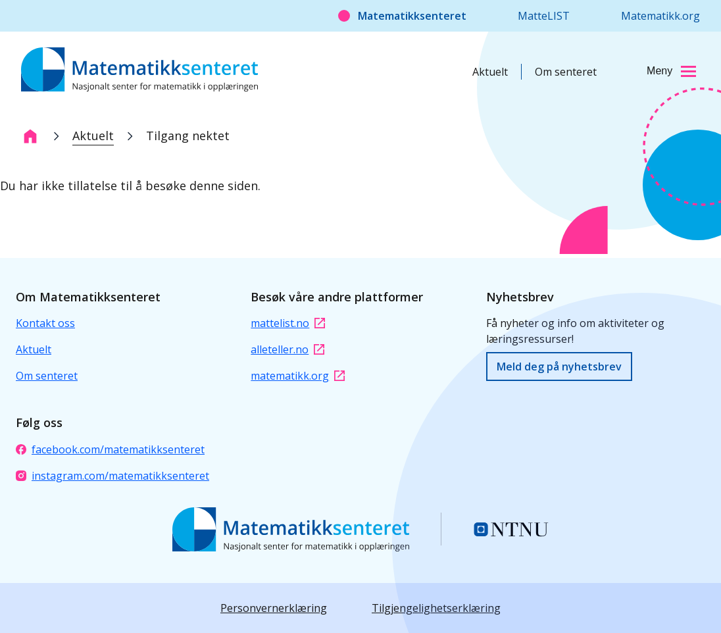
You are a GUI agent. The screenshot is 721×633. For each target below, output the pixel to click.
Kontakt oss (45, 323)
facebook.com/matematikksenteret (110, 449)
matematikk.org (298, 375)
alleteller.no (287, 349)
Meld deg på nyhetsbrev (559, 366)
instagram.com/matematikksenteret (112, 475)
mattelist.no (288, 323)
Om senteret (566, 71)
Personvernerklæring (273, 608)
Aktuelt (490, 71)
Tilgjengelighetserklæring (436, 608)
